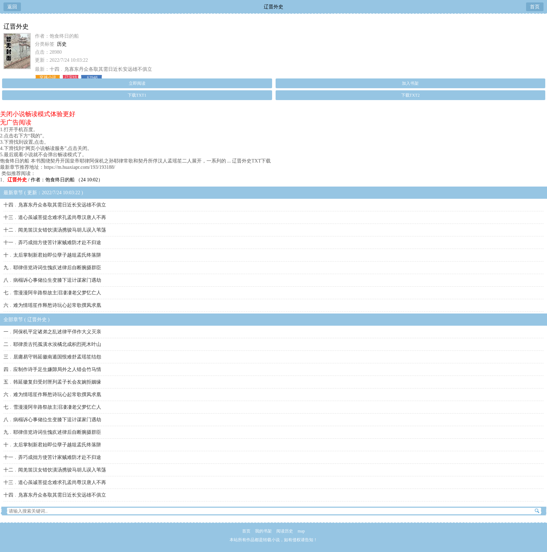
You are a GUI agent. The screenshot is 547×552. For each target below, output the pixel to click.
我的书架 (263, 531)
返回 (12, 6)
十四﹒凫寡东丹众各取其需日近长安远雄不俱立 (101, 69)
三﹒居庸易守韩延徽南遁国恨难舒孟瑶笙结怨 (52, 357)
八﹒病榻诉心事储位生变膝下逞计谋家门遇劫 (52, 280)
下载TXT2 (410, 95)
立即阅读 (137, 83)
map (301, 531)
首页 (535, 6)
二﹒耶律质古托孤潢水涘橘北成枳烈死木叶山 (52, 344)
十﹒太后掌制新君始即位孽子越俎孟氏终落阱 (52, 255)
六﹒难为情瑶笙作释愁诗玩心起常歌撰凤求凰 (52, 305)
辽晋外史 (273, 6)
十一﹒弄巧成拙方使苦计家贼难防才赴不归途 (52, 242)
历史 (62, 44)
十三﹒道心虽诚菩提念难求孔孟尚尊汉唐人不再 (54, 217)
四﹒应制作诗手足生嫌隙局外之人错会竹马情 (52, 369)
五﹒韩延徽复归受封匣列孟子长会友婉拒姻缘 (52, 382)
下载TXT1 (137, 95)
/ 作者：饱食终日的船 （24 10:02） (55, 179)
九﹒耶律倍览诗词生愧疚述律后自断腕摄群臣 (52, 267)
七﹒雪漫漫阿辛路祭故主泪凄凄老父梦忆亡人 (52, 292)
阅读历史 (284, 531)
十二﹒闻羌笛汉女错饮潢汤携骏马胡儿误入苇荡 (54, 230)
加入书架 (410, 83)
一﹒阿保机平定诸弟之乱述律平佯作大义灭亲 (52, 331)
